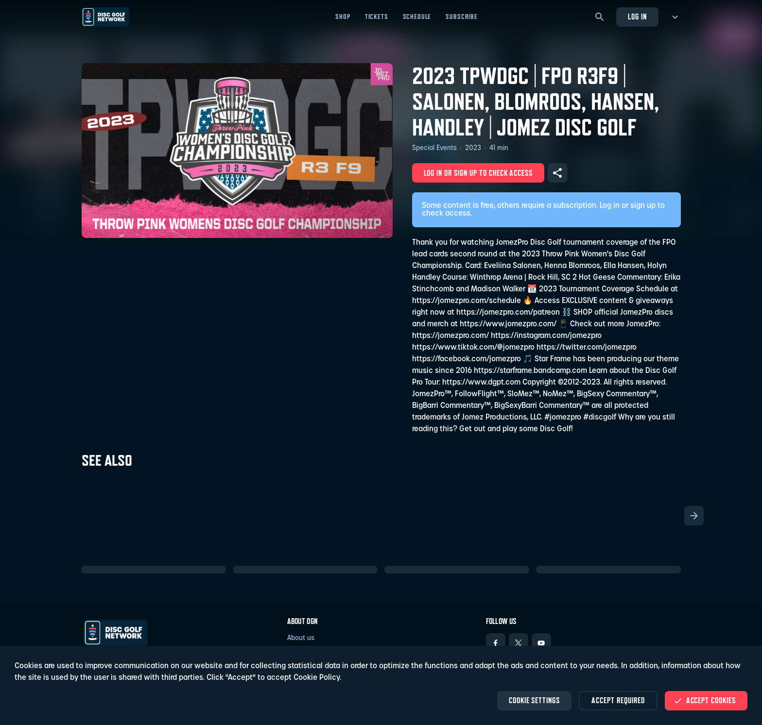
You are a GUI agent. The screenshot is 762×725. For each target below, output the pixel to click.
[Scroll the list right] (694, 515)
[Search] (600, 17)
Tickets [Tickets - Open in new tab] (471, 16)
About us (300, 638)
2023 (473, 148)
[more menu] (673, 17)
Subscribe (556, 16)
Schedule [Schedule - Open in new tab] (511, 16)
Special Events (434, 148)
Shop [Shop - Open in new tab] (437, 16)
